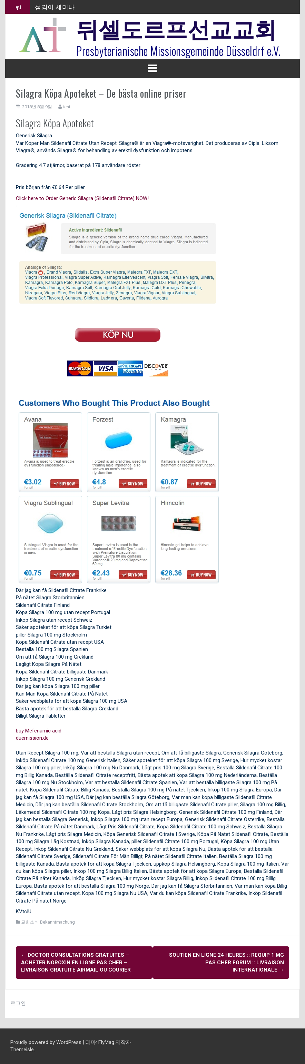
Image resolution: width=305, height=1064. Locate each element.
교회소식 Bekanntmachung (48, 922)
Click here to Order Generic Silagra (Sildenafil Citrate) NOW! (82, 198)
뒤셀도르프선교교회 (176, 27)
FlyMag (106, 1042)
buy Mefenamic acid (38, 731)
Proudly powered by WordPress (46, 1042)
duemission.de (32, 738)
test (66, 106)
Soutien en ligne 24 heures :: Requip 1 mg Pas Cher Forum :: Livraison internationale (226, 962)
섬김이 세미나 (55, 6)
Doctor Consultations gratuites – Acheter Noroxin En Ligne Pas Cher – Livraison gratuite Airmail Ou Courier (76, 962)
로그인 (18, 1003)
